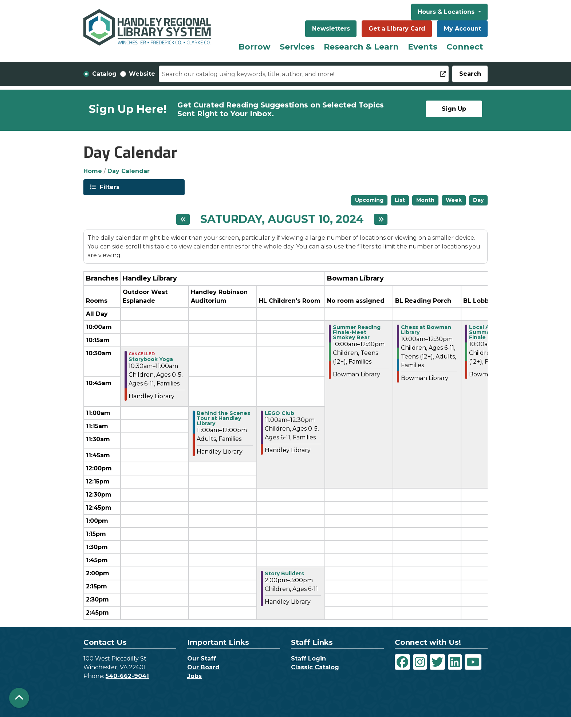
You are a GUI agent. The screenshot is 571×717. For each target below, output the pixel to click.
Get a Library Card (397, 28)
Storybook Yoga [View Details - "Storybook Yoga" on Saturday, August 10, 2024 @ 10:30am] (151, 359)
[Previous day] (183, 219)
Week (454, 200)
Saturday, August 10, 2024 (282, 219)
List (400, 200)
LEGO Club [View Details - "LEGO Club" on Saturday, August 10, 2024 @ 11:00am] (279, 413)
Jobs (194, 676)
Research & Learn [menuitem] (361, 47)
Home (92, 171)
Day (478, 200)
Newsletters (331, 28)
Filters (109, 187)
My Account (462, 28)
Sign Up (454, 108)
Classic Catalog (315, 667)
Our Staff (201, 658)
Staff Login (308, 658)
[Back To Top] (19, 698)
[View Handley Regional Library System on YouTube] (473, 662)
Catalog (104, 73)
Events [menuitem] (422, 47)
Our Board (203, 667)
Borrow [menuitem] (255, 47)
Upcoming (369, 200)
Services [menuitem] (297, 47)
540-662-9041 (127, 676)
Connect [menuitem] (464, 47)
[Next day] (380, 219)
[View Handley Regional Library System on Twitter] (437, 662)
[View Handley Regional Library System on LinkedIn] (455, 662)
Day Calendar (128, 171)
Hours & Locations (447, 11)
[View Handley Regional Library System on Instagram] (420, 662)
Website (142, 73)
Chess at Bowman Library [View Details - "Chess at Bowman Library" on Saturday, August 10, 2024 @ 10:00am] (426, 330)
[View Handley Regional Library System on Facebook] (402, 662)
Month (425, 200)
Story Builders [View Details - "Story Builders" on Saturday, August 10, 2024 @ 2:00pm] (284, 573)
